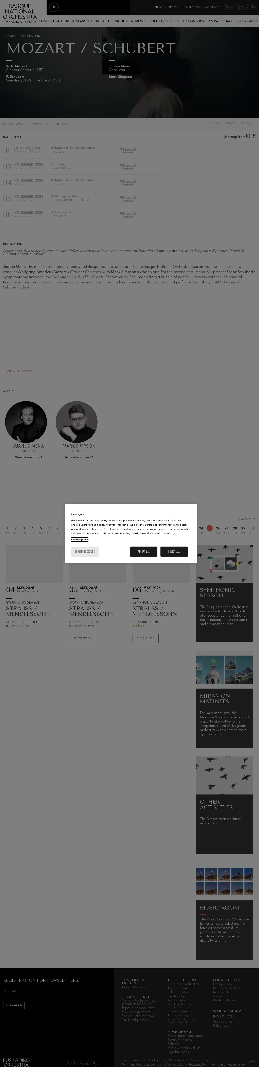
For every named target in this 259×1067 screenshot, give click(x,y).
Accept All (144, 551)
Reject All (174, 551)
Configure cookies (85, 551)
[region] (131, 533)
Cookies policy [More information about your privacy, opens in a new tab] (79, 539)
